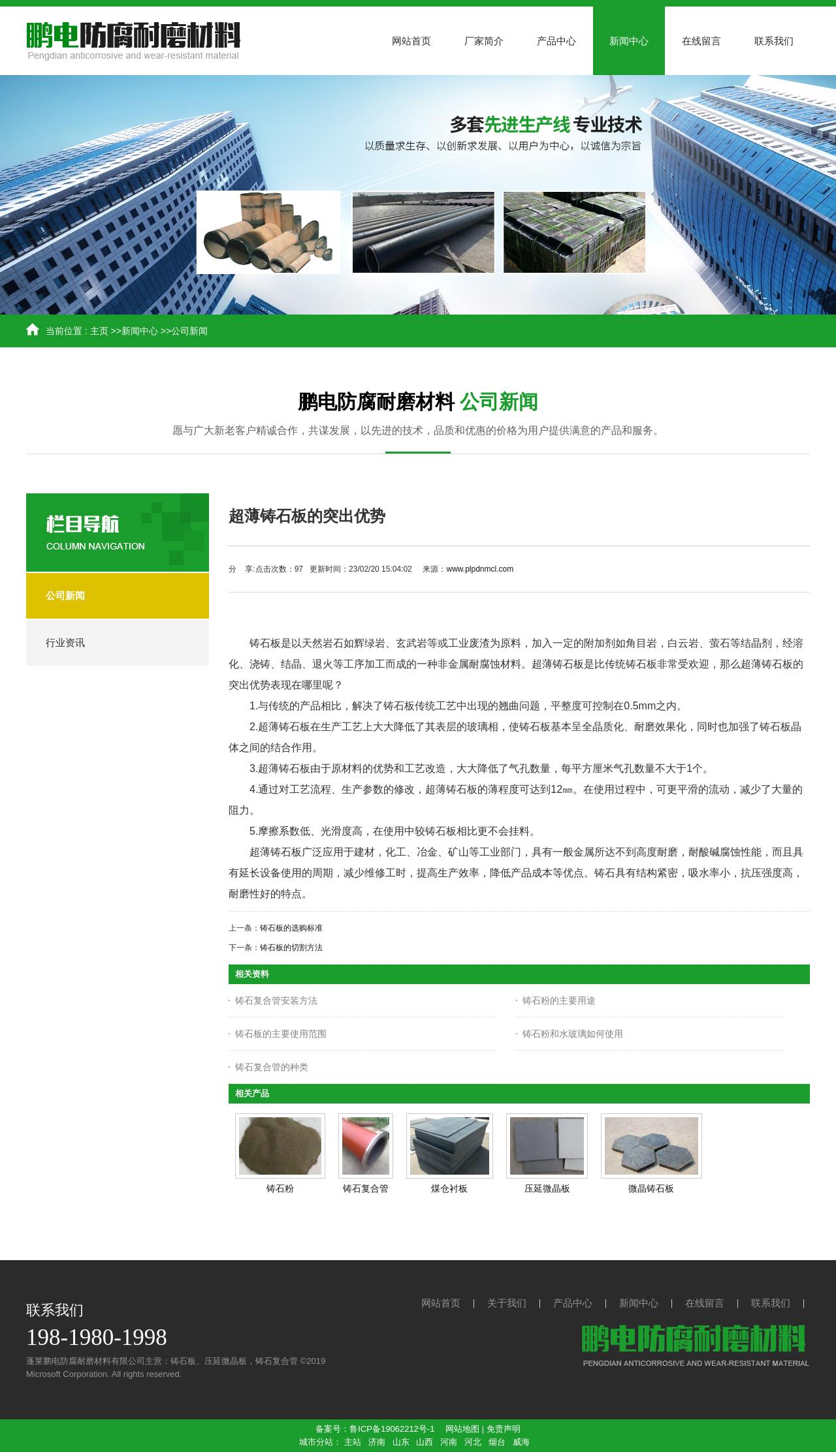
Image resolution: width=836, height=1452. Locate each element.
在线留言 (704, 1302)
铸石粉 (280, 1188)
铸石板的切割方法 (291, 947)
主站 (352, 1442)
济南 (376, 1442)
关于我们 (506, 1302)
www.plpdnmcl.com (479, 569)
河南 (448, 1442)
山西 (424, 1442)
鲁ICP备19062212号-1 (391, 1429)
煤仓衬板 (449, 1188)
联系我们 (770, 1302)
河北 (472, 1442)
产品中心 (572, 1302)
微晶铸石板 (651, 1188)
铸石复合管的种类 (271, 1067)
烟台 (497, 1442)
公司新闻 (189, 331)
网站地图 (462, 1429)
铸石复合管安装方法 (276, 1000)
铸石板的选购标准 (291, 928)
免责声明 (504, 1429)
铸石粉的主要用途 (559, 1000)
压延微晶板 (547, 1188)
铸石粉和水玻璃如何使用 (572, 1033)
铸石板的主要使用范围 (281, 1033)
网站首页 (440, 1302)
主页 (99, 331)
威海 (521, 1442)
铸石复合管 (366, 1188)
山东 (401, 1442)
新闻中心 (139, 331)
